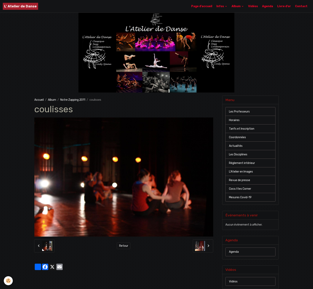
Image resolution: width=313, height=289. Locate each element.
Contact (301, 6)
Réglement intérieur (242, 163)
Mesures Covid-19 (240, 197)
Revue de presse (239, 180)
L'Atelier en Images (241, 171)
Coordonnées (237, 137)
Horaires (234, 120)
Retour (123, 246)
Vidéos (253, 6)
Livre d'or (284, 6)
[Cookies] (8, 280)
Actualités (236, 146)
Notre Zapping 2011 (72, 100)
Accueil (39, 100)
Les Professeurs (239, 111)
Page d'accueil (201, 6)
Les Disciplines (238, 154)
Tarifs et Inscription (241, 128)
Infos (220, 6)
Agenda (267, 6)
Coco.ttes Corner (240, 188)
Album (236, 6)
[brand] (20, 6)
